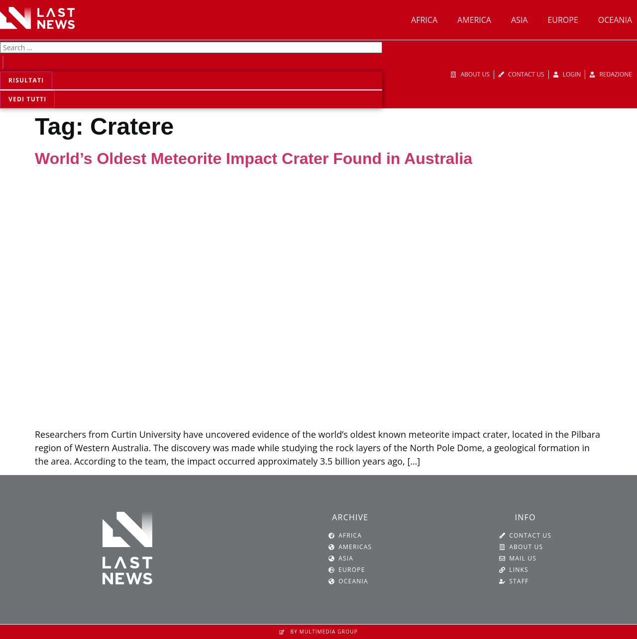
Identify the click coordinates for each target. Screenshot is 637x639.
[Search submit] (2, 62)
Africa (424, 19)
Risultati (26, 80)
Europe (562, 19)
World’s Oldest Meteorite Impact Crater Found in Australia (253, 158)
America (474, 19)
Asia (519, 19)
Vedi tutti (27, 99)
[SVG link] (37, 18)
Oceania (615, 19)
